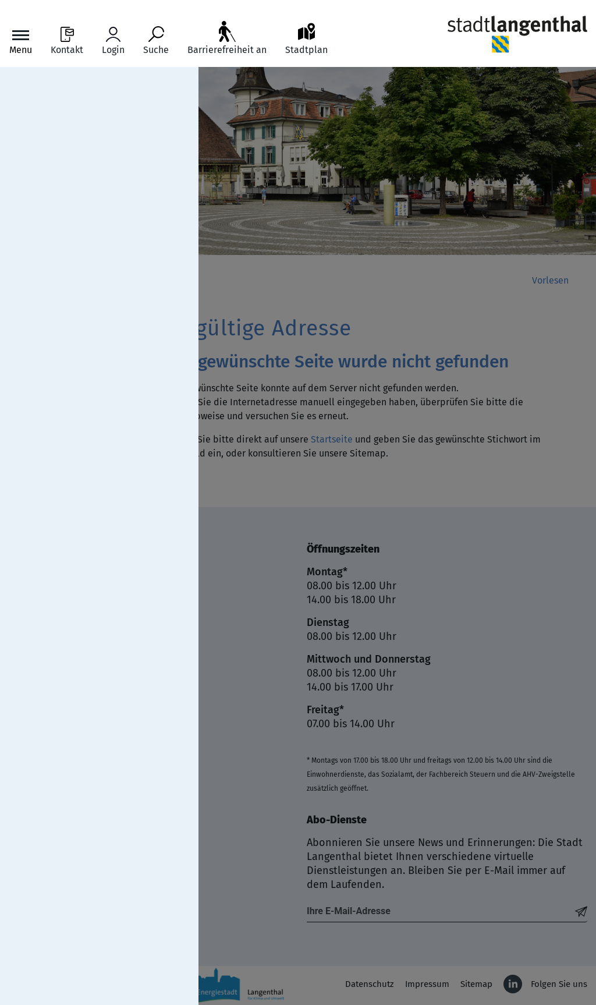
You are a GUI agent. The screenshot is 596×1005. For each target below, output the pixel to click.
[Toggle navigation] (21, 41)
